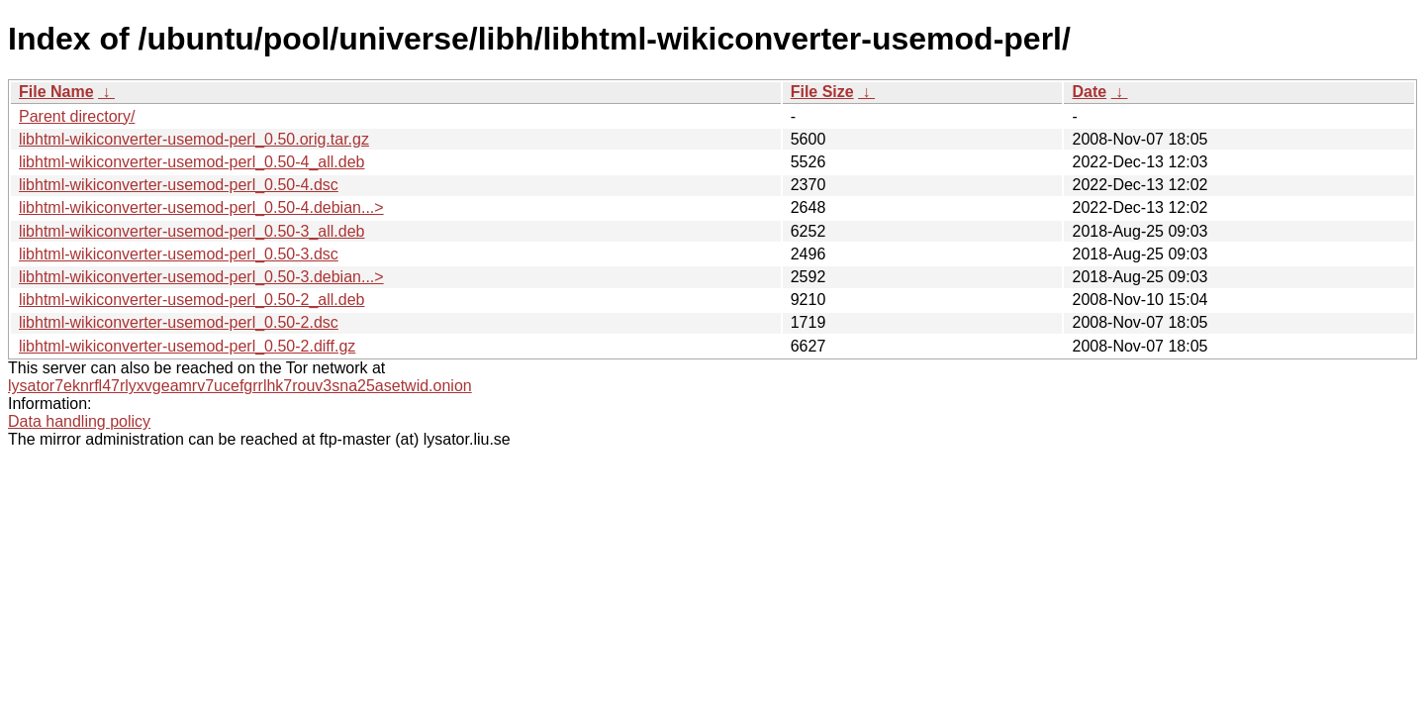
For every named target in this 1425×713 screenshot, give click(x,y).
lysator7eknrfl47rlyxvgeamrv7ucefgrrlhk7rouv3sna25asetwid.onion (240, 385)
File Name (56, 91)
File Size (822, 91)
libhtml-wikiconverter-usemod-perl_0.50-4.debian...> (201, 207)
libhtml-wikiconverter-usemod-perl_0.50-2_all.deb (192, 299)
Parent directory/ (77, 116)
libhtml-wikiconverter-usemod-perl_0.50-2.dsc (178, 322)
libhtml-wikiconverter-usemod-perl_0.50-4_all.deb (192, 161)
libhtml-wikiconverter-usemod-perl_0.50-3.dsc (178, 254)
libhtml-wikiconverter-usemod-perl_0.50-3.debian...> (201, 276)
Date (1089, 91)
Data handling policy (79, 421)
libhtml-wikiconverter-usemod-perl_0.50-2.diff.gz (187, 346)
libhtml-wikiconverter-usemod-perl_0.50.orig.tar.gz (194, 139)
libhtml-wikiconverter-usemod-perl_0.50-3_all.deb (192, 231)
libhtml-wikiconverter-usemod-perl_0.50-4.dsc (178, 184)
